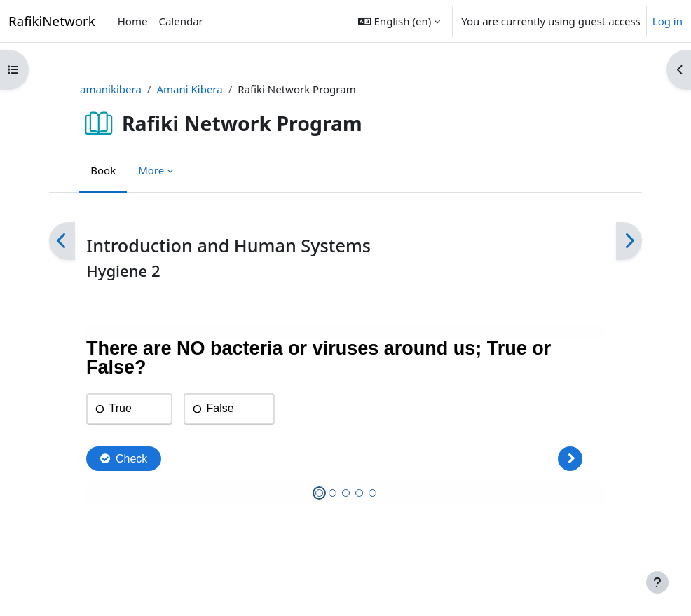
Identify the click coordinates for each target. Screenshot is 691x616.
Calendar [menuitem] (180, 21)
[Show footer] (657, 582)
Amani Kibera (189, 89)
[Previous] (62, 241)
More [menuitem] (151, 170)
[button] (399, 21)
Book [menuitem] (103, 170)
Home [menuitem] (133, 21)
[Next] (629, 241)
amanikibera (111, 89)
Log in (667, 21)
